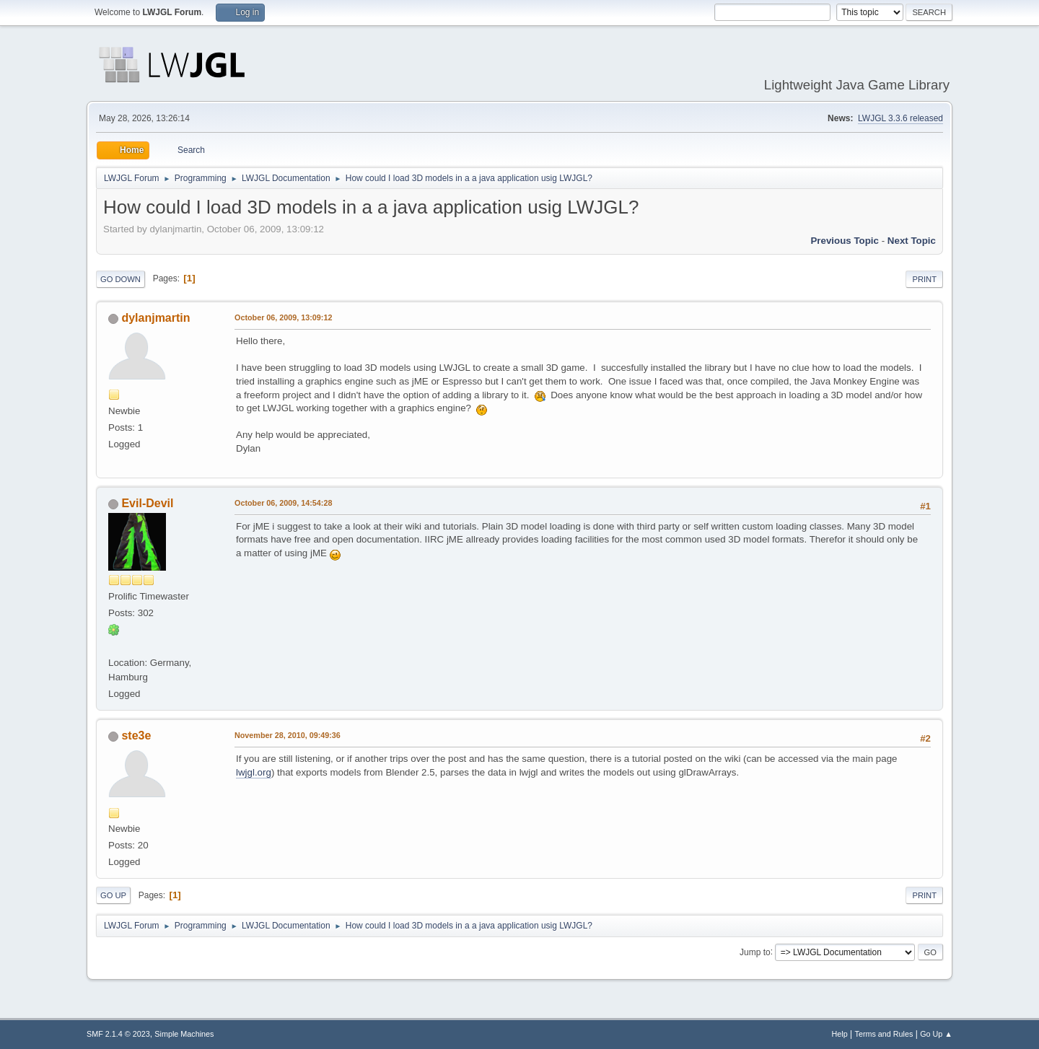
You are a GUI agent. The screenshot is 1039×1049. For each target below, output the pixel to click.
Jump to (755, 952)
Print (924, 279)
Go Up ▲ (936, 1034)
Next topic (911, 240)
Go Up (113, 895)
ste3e (136, 735)
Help (840, 1034)
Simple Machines (184, 1034)
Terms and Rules (884, 1034)
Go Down (120, 279)
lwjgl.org (253, 772)
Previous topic (844, 240)
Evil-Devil (147, 503)
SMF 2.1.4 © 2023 (118, 1034)
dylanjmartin (155, 318)
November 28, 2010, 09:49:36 (287, 735)
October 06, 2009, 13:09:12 (283, 317)
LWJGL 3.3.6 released (900, 118)
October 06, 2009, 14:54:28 (283, 503)
